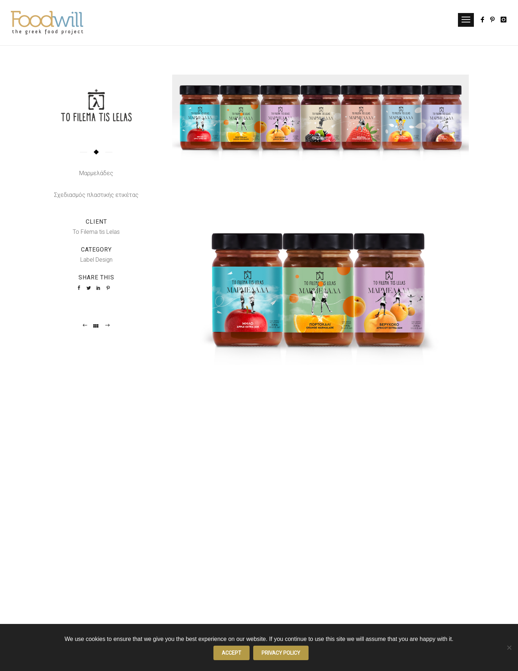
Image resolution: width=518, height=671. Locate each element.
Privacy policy (281, 653)
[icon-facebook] (484, 20)
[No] (509, 647)
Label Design (96, 259)
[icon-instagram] (504, 20)
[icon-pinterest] (494, 20)
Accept (231, 653)
